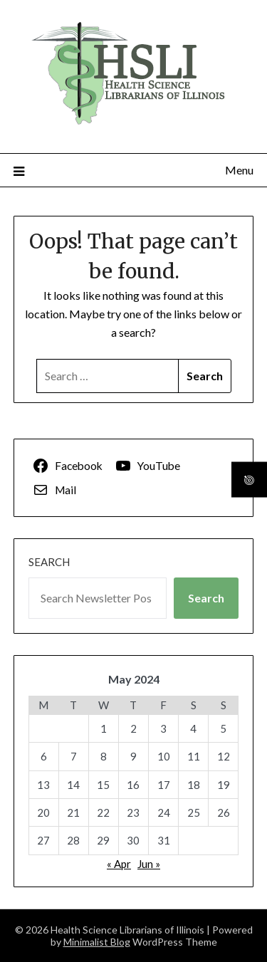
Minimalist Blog (96, 942)
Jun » (148, 863)
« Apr (119, 863)
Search (49, 561)
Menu (239, 170)
